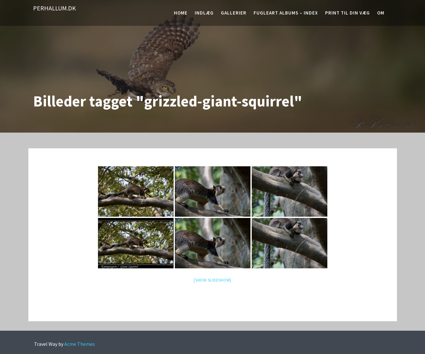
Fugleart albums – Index (286, 13)
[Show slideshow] (212, 280)
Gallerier (233, 13)
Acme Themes (79, 344)
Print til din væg (347, 13)
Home (180, 13)
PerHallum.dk (54, 8)
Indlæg (204, 13)
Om (380, 13)
